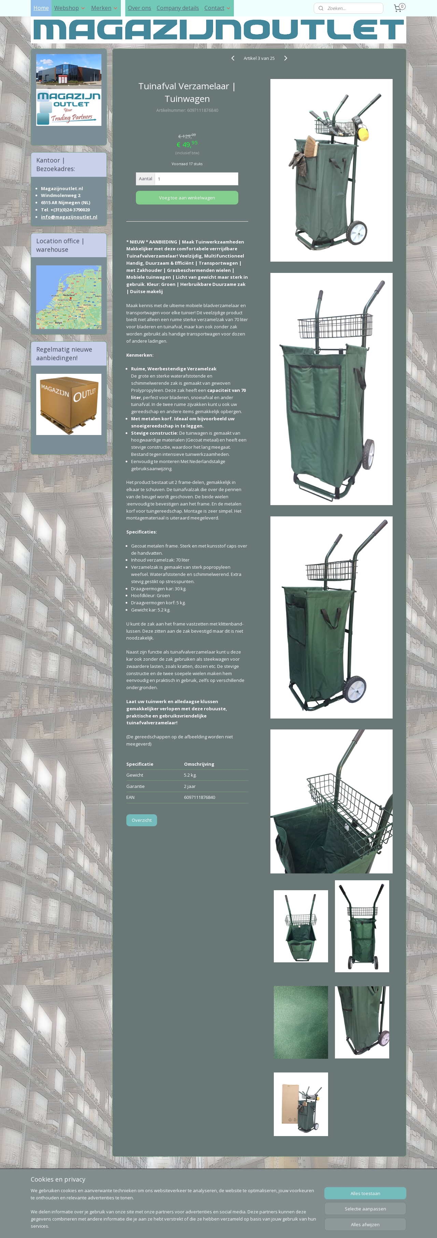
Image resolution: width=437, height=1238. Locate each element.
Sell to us (126, 1183)
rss (210, 1225)
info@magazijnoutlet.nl (69, 217)
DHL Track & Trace (138, 1191)
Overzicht (142, 820)
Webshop (70, 8)
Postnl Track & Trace (141, 1199)
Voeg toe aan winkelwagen (187, 198)
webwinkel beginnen (236, 1225)
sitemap (195, 1225)
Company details (178, 8)
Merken (104, 8)
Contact (218, 8)
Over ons (139, 8)
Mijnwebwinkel (296, 1225)
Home (41, 8)
